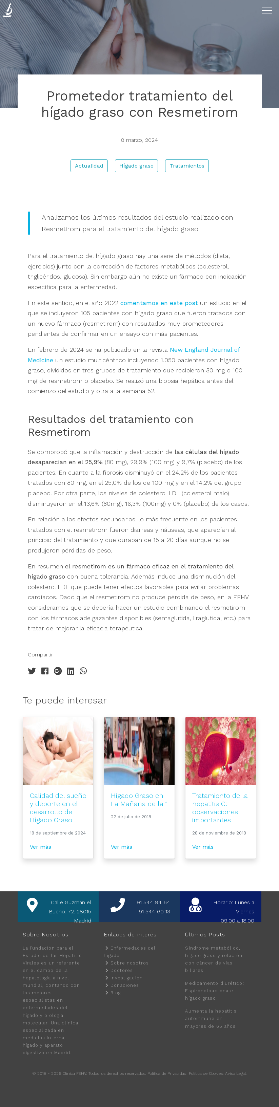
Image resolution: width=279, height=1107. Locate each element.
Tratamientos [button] (187, 165)
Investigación (127, 977)
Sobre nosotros (130, 962)
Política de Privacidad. (167, 1073)
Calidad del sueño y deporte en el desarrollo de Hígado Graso (58, 807)
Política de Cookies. (206, 1073)
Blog (116, 992)
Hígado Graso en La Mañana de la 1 (139, 799)
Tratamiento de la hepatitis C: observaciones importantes (220, 807)
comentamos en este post (159, 302)
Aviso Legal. (236, 1073)
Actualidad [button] (89, 165)
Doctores (122, 970)
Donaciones (125, 985)
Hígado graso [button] (136, 165)
